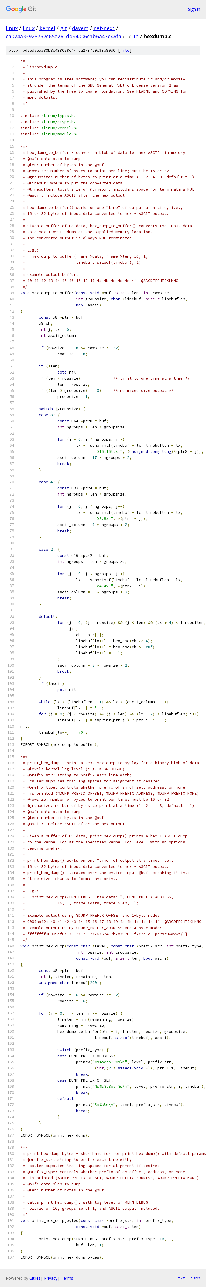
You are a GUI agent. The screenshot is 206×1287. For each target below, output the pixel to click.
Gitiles (35, 1278)
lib (135, 36)
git (63, 28)
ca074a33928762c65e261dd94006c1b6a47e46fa (63, 36)
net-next (104, 28)
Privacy (50, 1278)
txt (181, 1278)
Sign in (194, 9)
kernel (47, 28)
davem (80, 28)
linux (12, 28)
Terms (67, 1278)
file (124, 50)
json (195, 1278)
